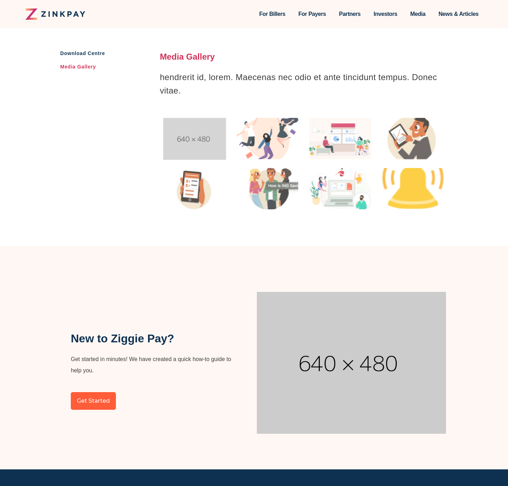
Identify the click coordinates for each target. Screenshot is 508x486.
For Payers (312, 14)
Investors (385, 14)
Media (418, 14)
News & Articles (459, 14)
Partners (349, 14)
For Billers (272, 14)
